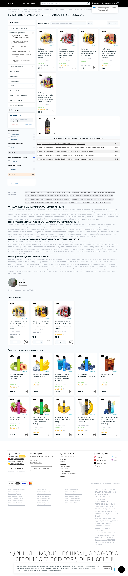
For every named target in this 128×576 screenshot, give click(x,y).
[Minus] (11, 342)
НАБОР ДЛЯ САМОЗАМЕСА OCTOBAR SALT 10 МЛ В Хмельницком (47, 199)
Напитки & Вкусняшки (16, 66)
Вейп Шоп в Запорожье (15, 498)
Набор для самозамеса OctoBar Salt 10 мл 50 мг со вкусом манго (88, 52)
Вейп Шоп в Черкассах (72, 496)
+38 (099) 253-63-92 (17, 459)
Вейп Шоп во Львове (71, 502)
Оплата (62, 461)
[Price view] (116, 23)
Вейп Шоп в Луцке (42, 489)
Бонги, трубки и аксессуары (18, 28)
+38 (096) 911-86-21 (16, 461)
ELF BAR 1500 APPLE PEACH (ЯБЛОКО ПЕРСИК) (17, 376)
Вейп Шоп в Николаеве (44, 491)
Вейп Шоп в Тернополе (44, 505)
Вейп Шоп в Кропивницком (16, 505)
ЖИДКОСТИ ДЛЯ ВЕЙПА (19, 9)
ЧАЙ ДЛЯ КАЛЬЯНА (16, 100)
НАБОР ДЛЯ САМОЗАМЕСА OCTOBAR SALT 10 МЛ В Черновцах (46, 195)
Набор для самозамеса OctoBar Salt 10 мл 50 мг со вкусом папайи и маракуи (109, 53)
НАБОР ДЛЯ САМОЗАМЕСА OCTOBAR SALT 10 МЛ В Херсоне (92, 199)
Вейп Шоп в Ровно (42, 500)
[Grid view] (109, 23)
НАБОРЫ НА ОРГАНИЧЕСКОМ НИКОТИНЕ (20, 61)
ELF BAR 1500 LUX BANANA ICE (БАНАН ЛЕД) (62, 420)
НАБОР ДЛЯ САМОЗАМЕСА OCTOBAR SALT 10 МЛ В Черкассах (91, 195)
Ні (110, 10)
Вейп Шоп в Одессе (43, 496)
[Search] (89, 3)
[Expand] (33, 28)
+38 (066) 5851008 (111, 514)
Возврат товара (65, 466)
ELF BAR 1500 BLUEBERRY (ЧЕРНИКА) (86, 375)
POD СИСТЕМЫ (14, 71)
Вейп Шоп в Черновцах (72, 500)
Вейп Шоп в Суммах (43, 502)
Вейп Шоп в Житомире (15, 496)
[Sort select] (68, 23)
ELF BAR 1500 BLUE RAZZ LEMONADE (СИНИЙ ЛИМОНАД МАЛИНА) (62, 377)
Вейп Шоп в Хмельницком (73, 494)
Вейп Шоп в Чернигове (72, 498)
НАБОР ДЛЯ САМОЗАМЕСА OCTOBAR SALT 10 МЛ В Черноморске (47, 192)
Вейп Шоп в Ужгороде (72, 489)
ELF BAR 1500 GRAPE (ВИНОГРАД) (17, 419)
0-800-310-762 (13, 456)
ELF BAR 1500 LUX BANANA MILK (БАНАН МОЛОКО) (86, 420)
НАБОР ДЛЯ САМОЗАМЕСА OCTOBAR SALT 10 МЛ (83, 9)
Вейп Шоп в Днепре (14, 494)
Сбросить (14, 125)
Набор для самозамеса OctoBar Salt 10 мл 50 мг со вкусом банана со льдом (45, 53)
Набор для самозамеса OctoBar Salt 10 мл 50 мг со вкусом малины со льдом (67, 53)
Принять (107, 568)
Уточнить (28, 125)
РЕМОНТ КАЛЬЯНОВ (16, 105)
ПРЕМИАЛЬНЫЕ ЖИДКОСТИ (20, 51)
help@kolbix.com (36, 463)
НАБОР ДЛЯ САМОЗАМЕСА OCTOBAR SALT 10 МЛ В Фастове (89, 203)
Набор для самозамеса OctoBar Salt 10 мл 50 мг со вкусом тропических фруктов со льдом (46, 97)
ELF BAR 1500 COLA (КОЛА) (107, 375)
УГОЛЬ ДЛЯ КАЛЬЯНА (16, 90)
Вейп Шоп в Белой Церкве (16, 489)
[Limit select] (90, 23)
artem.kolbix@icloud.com (105, 518)
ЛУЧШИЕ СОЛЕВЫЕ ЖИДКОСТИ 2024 (21, 47)
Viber (114, 460)
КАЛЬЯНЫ (13, 86)
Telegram (115, 457)
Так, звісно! (103, 10)
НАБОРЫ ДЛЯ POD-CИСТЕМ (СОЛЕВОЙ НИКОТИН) (20, 42)
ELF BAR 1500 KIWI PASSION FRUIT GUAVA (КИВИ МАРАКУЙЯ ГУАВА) (40, 421)
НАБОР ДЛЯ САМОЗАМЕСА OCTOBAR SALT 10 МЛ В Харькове (46, 203)
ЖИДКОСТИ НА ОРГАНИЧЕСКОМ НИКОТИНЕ (21, 55)
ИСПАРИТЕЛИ (14, 81)
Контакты (63, 464)
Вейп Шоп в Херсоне (71, 491)
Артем (22, 282)
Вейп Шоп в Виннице (15, 491)
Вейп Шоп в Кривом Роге (16, 502)
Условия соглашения (67, 456)
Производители (65, 471)
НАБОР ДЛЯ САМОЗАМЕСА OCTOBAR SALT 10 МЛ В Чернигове (93, 192)
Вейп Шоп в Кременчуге (15, 500)
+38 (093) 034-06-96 (17, 464)
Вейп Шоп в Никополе (44, 494)
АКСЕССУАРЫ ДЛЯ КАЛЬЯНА (19, 95)
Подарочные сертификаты (68, 473)
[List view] (113, 23)
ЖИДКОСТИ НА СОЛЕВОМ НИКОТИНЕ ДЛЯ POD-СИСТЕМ (47, 9)
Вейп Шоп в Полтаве (43, 498)
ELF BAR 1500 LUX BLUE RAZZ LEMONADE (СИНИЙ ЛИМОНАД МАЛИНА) (109, 421)
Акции (62, 476)
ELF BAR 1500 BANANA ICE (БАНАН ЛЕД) (40, 375)
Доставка (63, 459)
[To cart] (52, 67)
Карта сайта (64, 468)
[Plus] (18, 342)
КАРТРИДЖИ (14, 76)
